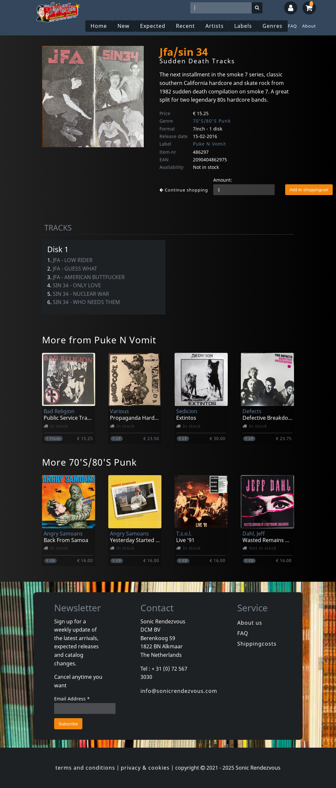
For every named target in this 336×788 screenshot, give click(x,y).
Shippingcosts (257, 643)
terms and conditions (85, 767)
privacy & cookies (145, 767)
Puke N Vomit (209, 144)
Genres (272, 26)
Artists (214, 26)
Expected (152, 26)
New (123, 26)
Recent (185, 26)
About (309, 26)
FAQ (292, 26)
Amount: (222, 180)
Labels (243, 26)
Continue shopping (183, 190)
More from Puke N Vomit (99, 339)
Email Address (72, 699)
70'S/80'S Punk (212, 121)
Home (99, 26)
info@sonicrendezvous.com (178, 691)
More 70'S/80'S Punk (89, 462)
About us (249, 622)
